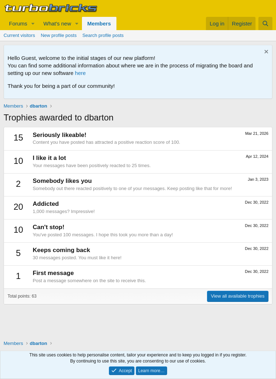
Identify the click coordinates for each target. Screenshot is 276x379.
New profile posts (59, 35)
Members (99, 23)
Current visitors (19, 35)
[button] (33, 23)
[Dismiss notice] (265, 52)
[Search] (265, 23)
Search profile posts (103, 35)
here (80, 73)
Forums (18, 23)
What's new (57, 23)
